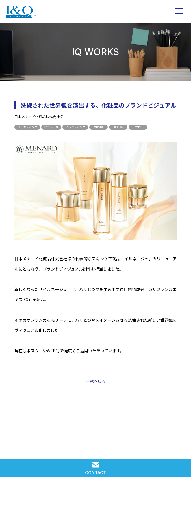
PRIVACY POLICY (172, 494)
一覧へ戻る (96, 381)
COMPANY (134, 494)
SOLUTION (19, 494)
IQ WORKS (57, 494)
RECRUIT (95, 494)
